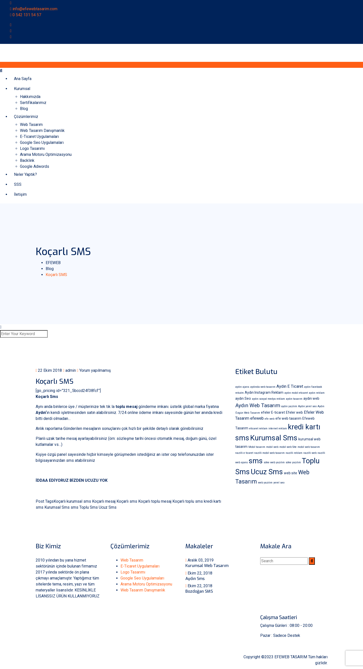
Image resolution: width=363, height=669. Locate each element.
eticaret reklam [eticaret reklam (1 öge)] (258, 428)
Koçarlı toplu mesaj (154, 501)
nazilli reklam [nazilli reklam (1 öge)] (294, 453)
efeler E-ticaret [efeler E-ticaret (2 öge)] (273, 412)
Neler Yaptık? (25, 174)
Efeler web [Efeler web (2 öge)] (294, 412)
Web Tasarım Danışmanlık (42, 130)
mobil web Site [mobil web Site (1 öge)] (288, 447)
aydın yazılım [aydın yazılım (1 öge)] (289, 406)
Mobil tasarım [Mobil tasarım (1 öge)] (256, 447)
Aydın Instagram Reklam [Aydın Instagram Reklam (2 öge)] (264, 392)
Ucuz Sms (108, 507)
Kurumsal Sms (57, 507)
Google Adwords (34, 166)
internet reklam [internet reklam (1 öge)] (277, 428)
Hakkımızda (30, 96)
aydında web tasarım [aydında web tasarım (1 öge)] (262, 386)
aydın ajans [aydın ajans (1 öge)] (242, 386)
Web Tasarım (31, 124)
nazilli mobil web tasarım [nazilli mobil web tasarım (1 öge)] (269, 453)
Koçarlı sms (127, 501)
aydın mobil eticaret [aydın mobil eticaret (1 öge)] (296, 392)
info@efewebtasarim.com (34, 8)
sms (74, 507)
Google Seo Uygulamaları (42, 142)
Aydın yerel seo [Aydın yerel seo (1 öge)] (307, 406)
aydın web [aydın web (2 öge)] (311, 398)
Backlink (27, 160)
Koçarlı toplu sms (187, 501)
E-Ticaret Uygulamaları (39, 136)
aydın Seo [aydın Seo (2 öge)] (243, 398)
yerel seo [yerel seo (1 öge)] (278, 482)
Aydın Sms (195, 578)
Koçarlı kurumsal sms (72, 501)
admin (69, 370)
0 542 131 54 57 (26, 14)
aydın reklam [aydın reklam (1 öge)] (317, 392)
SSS (17, 184)
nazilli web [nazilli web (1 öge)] (310, 453)
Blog (24, 108)
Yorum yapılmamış (94, 370)
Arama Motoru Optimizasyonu (46, 154)
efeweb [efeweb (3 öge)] (257, 418)
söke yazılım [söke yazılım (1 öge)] (293, 462)
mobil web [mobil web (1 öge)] (272, 447)
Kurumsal (22, 88)
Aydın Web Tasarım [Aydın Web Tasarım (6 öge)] (257, 405)
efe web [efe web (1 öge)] (269, 418)
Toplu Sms (88, 507)
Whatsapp (11, 64)
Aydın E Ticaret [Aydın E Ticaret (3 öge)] (289, 386)
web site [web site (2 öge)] (290, 473)
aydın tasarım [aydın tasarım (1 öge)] (294, 398)
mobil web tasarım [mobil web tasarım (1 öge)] (309, 447)
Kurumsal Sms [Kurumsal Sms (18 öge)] (273, 438)
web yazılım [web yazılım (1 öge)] (265, 482)
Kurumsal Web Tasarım (207, 565)
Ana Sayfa (22, 78)
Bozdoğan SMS (199, 591)
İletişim (20, 194)
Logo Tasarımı (32, 148)
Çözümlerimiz (26, 116)
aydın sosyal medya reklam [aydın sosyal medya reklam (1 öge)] (268, 398)
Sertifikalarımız (33, 102)
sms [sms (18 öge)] (256, 461)
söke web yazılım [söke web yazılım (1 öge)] (274, 462)
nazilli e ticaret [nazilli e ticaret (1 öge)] (244, 453)
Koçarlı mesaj (104, 501)
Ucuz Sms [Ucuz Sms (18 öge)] (267, 472)
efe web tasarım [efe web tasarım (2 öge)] (288, 418)
